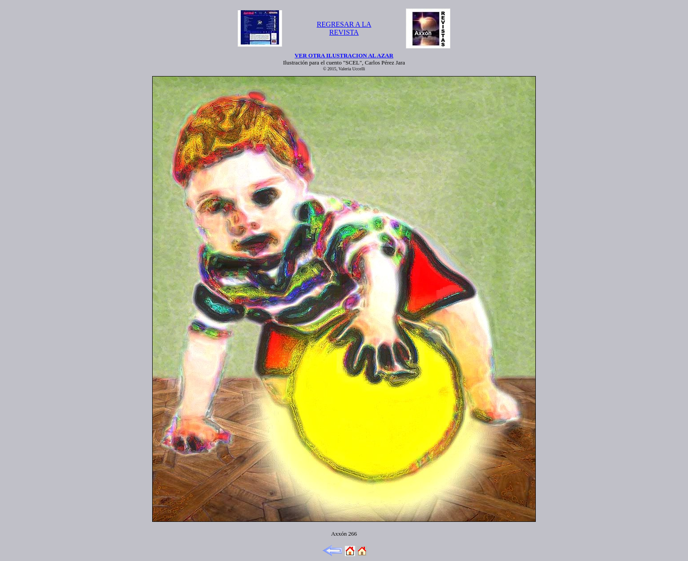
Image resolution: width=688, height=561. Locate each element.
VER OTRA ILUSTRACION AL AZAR (344, 55)
